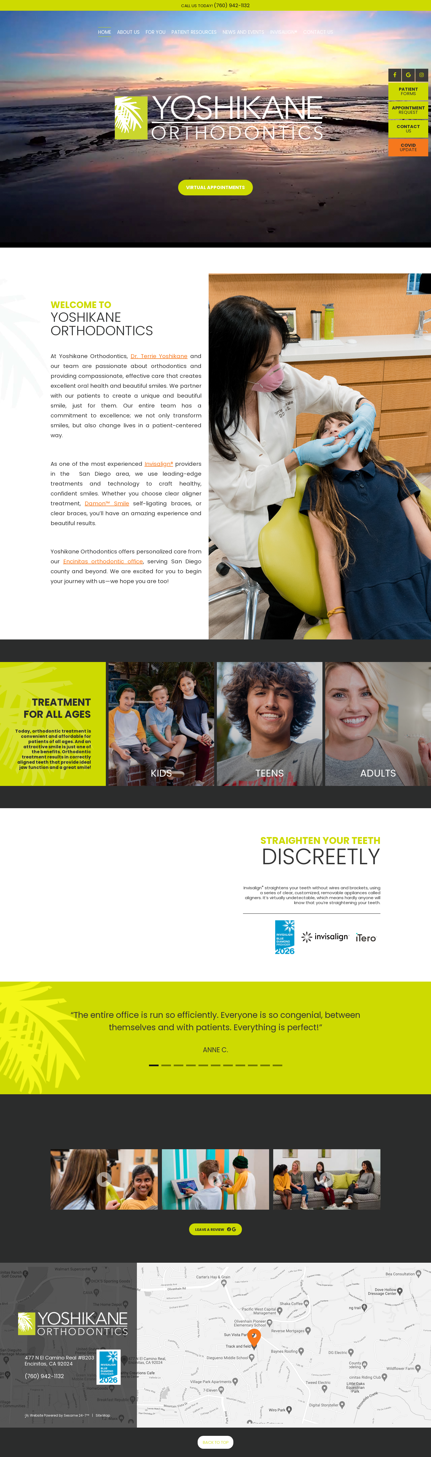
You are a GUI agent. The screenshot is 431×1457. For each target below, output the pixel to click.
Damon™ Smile (107, 503)
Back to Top (215, 1442)
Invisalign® (159, 464)
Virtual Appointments (215, 187)
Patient (408, 91)
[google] (408, 75)
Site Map (103, 1415)
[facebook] (394, 75)
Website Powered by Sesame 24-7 (57, 1415)
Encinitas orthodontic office (103, 561)
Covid (408, 147)
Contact (408, 128)
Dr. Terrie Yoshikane (159, 356)
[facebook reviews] (228, 1229)
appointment (408, 110)
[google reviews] (234, 1229)
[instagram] (421, 75)
